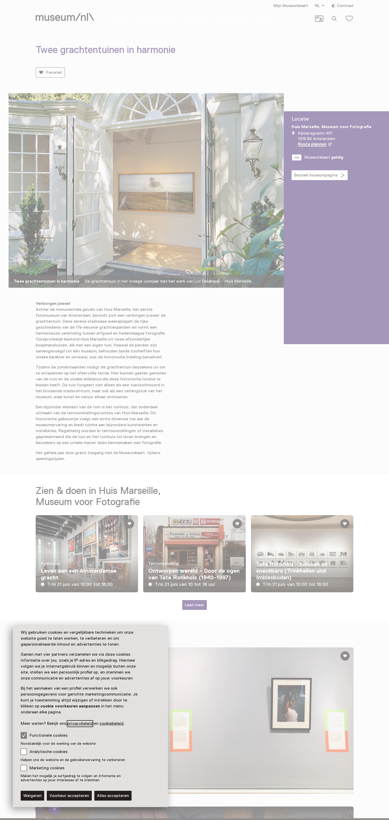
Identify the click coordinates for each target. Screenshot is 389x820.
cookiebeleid (112, 723)
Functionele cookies (44, 735)
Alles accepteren (113, 795)
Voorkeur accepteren (69, 795)
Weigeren (32, 795)
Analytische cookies (48, 751)
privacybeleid (80, 723)
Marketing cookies (46, 768)
